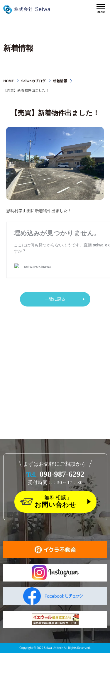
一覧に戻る (55, 299)
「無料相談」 (55, 502)
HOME (8, 80)
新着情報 (60, 80)
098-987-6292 (55, 474)
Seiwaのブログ (33, 80)
